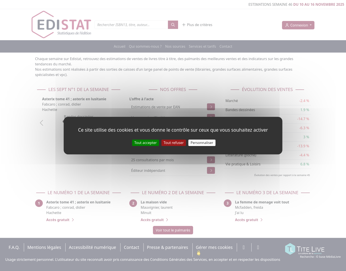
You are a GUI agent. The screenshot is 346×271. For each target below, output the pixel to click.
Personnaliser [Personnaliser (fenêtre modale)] (202, 142)
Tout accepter (145, 142)
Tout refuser (174, 142)
